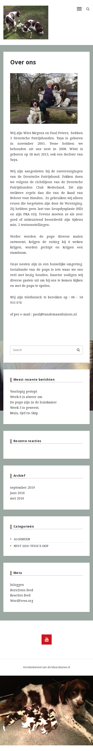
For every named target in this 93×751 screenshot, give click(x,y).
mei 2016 (17, 498)
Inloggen (17, 585)
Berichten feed (21, 590)
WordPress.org (21, 601)
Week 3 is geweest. (24, 407)
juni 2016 (17, 493)
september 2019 (22, 487)
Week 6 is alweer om (26, 397)
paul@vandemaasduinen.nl (55, 314)
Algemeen (22, 539)
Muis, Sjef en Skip (24, 413)
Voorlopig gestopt (23, 391)
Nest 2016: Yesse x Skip (31, 546)
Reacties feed (20, 595)
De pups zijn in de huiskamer (33, 402)
